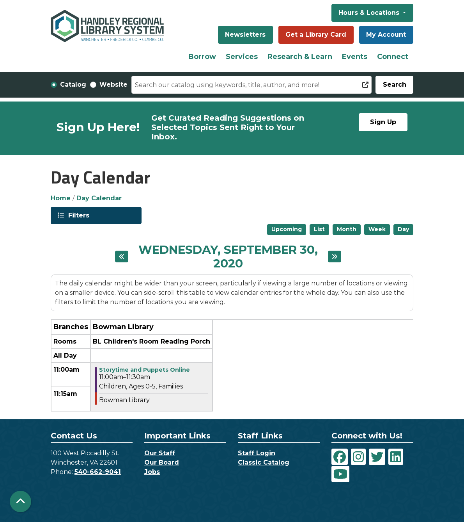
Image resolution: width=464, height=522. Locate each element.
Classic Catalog (263, 462)
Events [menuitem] (354, 56)
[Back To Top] (20, 501)
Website (113, 84)
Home (61, 198)
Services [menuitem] (242, 56)
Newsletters (245, 34)
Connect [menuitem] (392, 56)
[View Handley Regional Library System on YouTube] (340, 474)
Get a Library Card (315, 34)
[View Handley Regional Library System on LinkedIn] (395, 457)
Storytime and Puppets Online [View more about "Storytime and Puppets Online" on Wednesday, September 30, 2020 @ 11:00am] (144, 369)
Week (377, 229)
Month (346, 229)
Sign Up (383, 122)
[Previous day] (121, 256)
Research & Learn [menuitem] (299, 56)
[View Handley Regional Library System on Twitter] (377, 457)
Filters (78, 215)
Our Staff (159, 453)
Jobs (152, 472)
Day (403, 229)
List (319, 229)
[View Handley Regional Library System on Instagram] (358, 457)
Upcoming (286, 229)
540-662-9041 (97, 472)
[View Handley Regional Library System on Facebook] (339, 457)
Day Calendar (99, 198)
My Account (386, 34)
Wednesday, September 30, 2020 (228, 257)
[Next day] (334, 256)
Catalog (73, 84)
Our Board (161, 462)
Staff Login (256, 453)
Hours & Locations (369, 12)
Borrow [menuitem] (202, 56)
